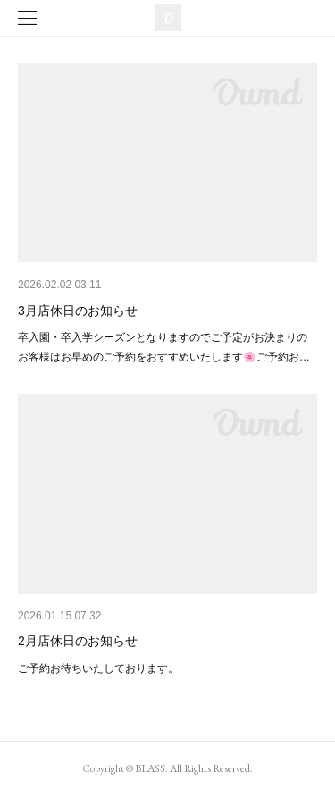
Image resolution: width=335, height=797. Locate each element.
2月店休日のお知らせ (78, 641)
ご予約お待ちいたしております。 (98, 668)
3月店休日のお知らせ (78, 310)
